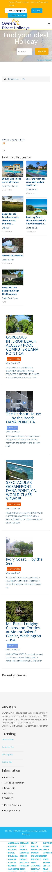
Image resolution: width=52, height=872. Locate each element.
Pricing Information (12, 810)
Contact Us (9, 777)
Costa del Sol (31, 189)
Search (42, 51)
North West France (10, 186)
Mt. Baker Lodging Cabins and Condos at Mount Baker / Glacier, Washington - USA (23, 631)
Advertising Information (14, 782)
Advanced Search (44, 60)
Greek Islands (8, 259)
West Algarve (7, 754)
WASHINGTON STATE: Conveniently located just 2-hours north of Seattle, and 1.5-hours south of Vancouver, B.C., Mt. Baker (24, 657)
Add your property (16, 10)
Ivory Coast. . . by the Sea (24, 561)
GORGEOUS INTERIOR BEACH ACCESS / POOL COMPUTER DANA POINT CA (22, 345)
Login (37, 10)
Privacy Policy (9, 788)
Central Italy (7, 762)
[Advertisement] (25, 110)
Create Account (18, 15)
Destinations (13, 79)
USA (23, 79)
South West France (10, 298)
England (5, 227)
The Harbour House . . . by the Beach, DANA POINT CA (23, 417)
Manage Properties (12, 805)
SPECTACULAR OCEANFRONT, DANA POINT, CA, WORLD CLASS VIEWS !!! (21, 490)
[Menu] (49, 24)
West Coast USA (13, 363)
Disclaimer (8, 793)
